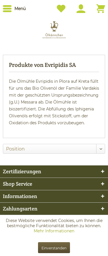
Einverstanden (54, 248)
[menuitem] (14, 8)
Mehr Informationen (54, 231)
